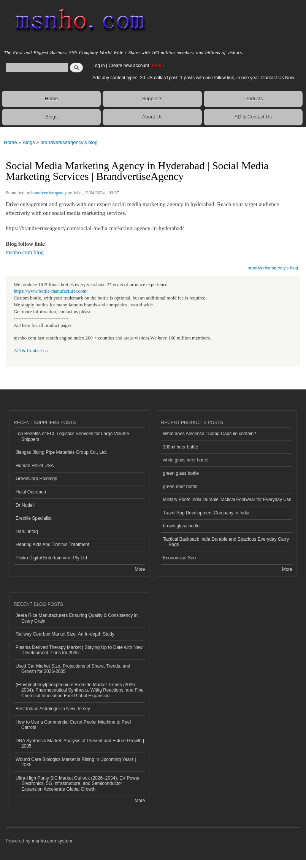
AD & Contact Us (253, 117)
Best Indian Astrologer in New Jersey (53, 708)
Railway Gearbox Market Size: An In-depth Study (65, 634)
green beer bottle (180, 486)
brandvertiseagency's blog (69, 142)
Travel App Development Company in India (206, 513)
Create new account (129, 65)
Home (51, 98)
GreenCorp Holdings (36, 478)
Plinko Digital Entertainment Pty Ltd (51, 558)
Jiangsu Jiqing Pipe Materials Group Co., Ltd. (61, 452)
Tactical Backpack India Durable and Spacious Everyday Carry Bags (226, 541)
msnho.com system (52, 841)
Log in (98, 65)
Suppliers (152, 98)
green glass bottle (181, 473)
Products (253, 98)
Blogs (51, 117)
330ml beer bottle (180, 447)
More (140, 569)
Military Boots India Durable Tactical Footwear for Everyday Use (227, 499)
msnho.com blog (25, 252)
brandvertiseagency (49, 192)
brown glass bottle (181, 525)
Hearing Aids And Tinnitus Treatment (52, 544)
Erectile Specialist (34, 518)
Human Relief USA (35, 465)
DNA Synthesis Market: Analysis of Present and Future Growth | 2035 (80, 743)
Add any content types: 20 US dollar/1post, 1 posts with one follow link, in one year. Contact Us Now (193, 77)
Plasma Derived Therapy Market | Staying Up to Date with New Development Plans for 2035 (79, 650)
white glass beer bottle (185, 460)
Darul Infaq (27, 531)
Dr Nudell (25, 505)
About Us (152, 117)
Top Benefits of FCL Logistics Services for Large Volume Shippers (72, 436)
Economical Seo (179, 558)
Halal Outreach (31, 492)
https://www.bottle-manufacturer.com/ (51, 291)
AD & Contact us (31, 350)
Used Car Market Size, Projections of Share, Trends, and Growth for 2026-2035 (73, 668)
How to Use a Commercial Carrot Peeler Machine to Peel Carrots (73, 724)
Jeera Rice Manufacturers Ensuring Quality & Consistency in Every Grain (77, 618)
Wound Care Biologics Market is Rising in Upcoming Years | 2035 (76, 762)
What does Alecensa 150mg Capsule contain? (209, 433)
